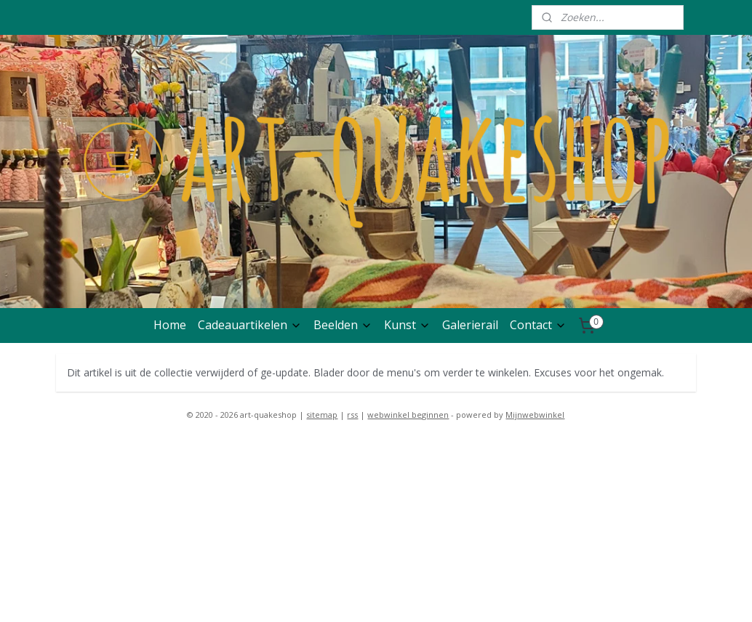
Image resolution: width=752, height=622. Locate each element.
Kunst (407, 325)
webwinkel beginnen (408, 414)
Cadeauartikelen (250, 325)
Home (169, 325)
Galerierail (470, 325)
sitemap (321, 414)
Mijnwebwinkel (534, 414)
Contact (538, 325)
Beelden (342, 325)
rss (352, 414)
